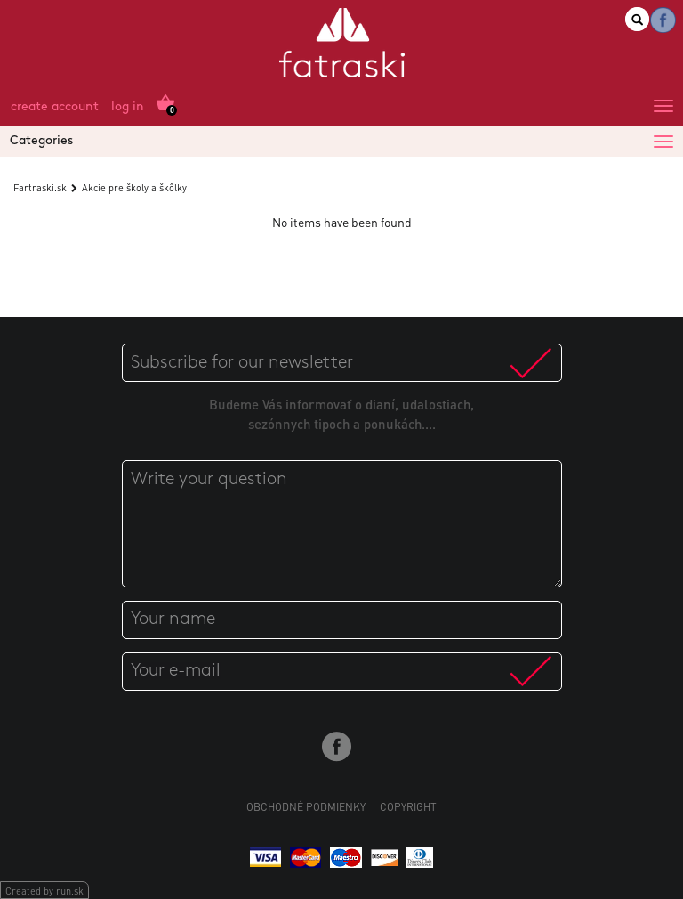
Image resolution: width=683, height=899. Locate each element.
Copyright (408, 807)
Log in (127, 107)
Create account (55, 107)
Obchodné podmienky (306, 807)
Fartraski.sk (40, 188)
